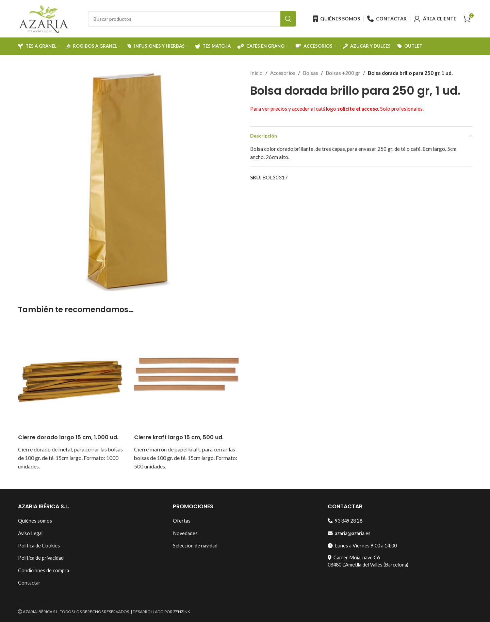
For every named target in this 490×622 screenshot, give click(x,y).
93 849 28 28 (345, 521)
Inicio (256, 73)
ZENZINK (181, 611)
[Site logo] (43, 18)
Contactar (29, 583)
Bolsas (310, 73)
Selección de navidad (195, 545)
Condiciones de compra (43, 570)
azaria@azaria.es (349, 533)
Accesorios (282, 73)
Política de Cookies (39, 545)
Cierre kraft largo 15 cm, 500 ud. (179, 437)
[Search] (192, 19)
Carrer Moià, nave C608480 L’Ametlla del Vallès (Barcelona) (368, 561)
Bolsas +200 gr (343, 73)
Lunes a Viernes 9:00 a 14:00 (362, 545)
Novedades (185, 533)
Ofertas (182, 521)
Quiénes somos (35, 521)
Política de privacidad (41, 558)
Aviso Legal (30, 533)
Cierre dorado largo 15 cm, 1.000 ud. (68, 437)
